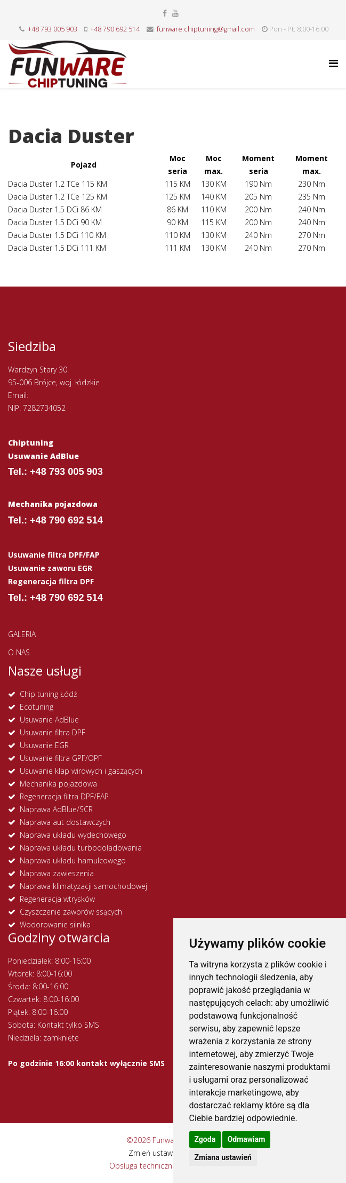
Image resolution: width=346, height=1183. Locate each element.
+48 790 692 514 (115, 29)
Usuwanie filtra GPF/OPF (61, 758)
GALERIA (22, 634)
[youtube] (175, 13)
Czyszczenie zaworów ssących (71, 912)
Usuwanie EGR (44, 745)
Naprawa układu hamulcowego (73, 860)
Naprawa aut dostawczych (65, 822)
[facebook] (165, 13)
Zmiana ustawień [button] (223, 1157)
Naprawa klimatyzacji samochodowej (83, 886)
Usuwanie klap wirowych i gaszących (81, 771)
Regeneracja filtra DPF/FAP (64, 796)
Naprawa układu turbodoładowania (81, 848)
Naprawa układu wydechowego (73, 835)
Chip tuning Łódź (48, 694)
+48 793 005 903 (52, 29)
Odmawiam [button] (246, 1139)
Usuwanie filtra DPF (52, 732)
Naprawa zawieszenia (57, 873)
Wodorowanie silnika (55, 924)
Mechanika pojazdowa (58, 784)
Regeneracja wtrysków (57, 899)
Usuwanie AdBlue (49, 719)
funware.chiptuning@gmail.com (206, 29)
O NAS (19, 652)
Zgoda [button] (205, 1139)
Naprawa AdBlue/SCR (56, 809)
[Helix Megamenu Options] (333, 63)
